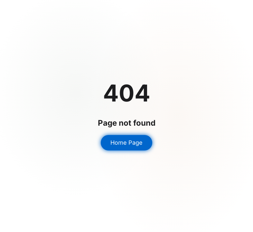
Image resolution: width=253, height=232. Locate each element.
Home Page (126, 142)
